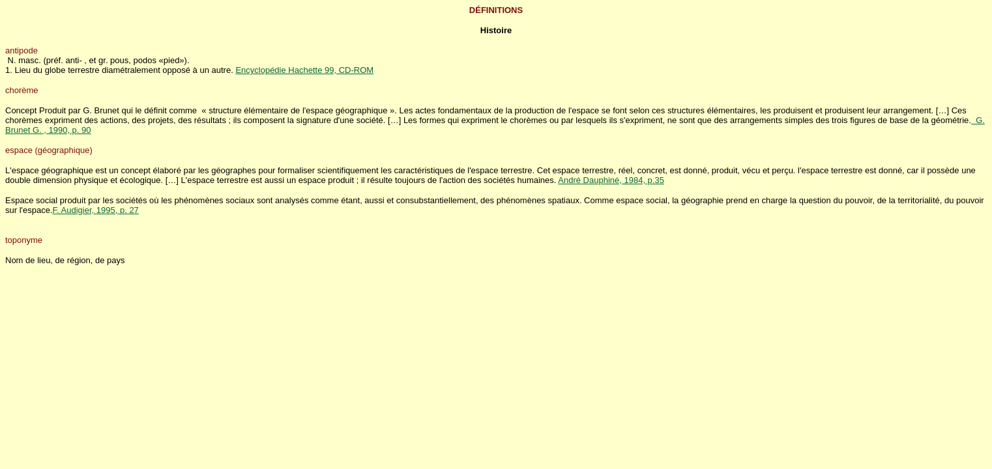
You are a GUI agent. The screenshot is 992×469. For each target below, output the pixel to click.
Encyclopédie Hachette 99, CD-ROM (304, 70)
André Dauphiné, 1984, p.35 (611, 180)
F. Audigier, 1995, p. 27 (96, 210)
